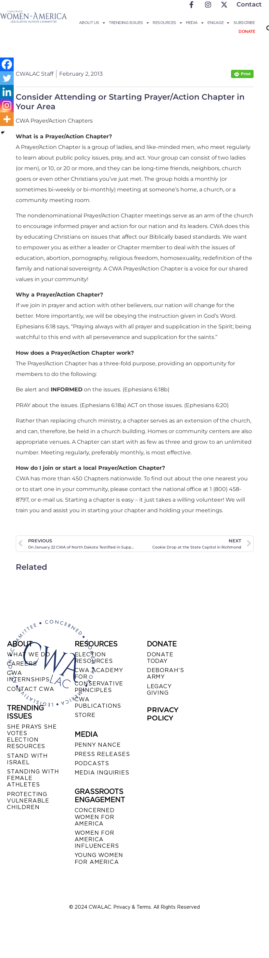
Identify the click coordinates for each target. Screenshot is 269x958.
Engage (218, 22)
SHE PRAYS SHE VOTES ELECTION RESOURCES (31, 736)
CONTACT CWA (30, 689)
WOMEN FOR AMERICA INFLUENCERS (97, 839)
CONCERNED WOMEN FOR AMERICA (95, 817)
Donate (247, 31)
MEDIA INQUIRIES (102, 772)
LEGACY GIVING (159, 689)
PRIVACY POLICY (162, 714)
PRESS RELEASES (102, 754)
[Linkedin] (7, 92)
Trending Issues (129, 22)
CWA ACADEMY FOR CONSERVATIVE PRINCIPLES (99, 680)
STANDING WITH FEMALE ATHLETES (33, 778)
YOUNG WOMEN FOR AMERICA (99, 858)
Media (194, 22)
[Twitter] (7, 78)
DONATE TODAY (160, 657)
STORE (85, 715)
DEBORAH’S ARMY (165, 673)
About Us (92, 22)
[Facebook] (7, 64)
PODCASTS (92, 763)
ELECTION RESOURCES (94, 657)
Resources (167, 22)
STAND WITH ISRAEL (27, 759)
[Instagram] (7, 105)
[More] (7, 119)
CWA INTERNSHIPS (28, 676)
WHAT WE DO (28, 654)
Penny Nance (98, 745)
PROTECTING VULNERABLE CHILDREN (28, 800)
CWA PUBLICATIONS (98, 702)
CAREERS (22, 663)
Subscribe (244, 22)
